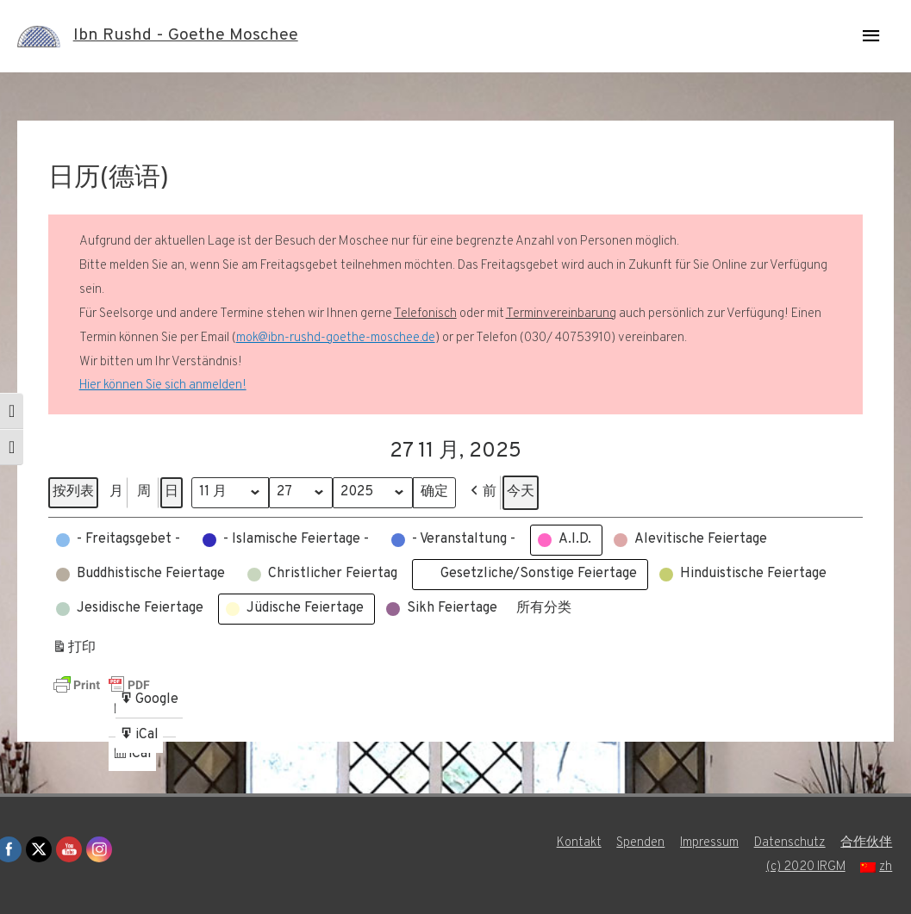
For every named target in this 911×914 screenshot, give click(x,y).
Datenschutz (791, 843)
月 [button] (116, 492)
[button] (484, 493)
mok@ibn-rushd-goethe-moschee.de (335, 338)
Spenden (640, 843)
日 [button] (171, 492)
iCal (134, 757)
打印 (74, 651)
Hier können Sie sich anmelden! (162, 385)
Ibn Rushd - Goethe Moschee (186, 36)
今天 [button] (523, 492)
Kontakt (578, 843)
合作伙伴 (868, 843)
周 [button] (144, 492)
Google (148, 702)
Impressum (709, 843)
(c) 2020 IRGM (804, 867)
